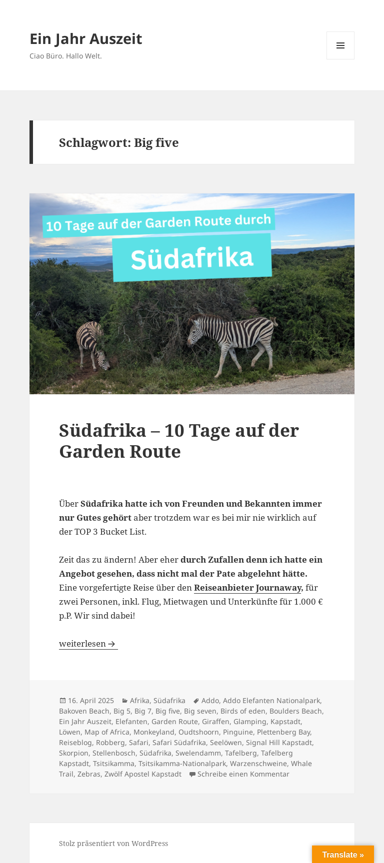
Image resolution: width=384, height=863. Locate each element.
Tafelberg (241, 753)
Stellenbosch (114, 753)
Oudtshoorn (198, 732)
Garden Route (175, 721)
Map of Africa (107, 732)
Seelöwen (226, 742)
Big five (168, 711)
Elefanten (132, 721)
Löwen (69, 732)
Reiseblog (75, 742)
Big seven (200, 711)
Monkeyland (154, 732)
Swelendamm (198, 753)
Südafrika (170, 700)
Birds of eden (243, 711)
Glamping (250, 721)
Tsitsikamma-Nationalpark (182, 763)
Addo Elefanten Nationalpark (271, 700)
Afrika (140, 700)
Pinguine (238, 732)
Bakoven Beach (84, 711)
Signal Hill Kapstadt (279, 742)
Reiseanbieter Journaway (247, 587)
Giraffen (216, 721)
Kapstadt (285, 721)
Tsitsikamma (113, 763)
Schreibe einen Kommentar (244, 774)
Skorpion (73, 753)
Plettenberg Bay (283, 732)
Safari (138, 742)
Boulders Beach (296, 711)
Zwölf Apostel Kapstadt (143, 774)
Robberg (110, 742)
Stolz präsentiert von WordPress (113, 843)
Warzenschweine (258, 763)
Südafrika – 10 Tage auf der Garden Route (179, 440)
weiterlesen (88, 643)
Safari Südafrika (179, 742)
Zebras (89, 774)
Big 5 (122, 711)
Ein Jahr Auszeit (86, 38)
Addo (210, 700)
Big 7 (143, 711)
